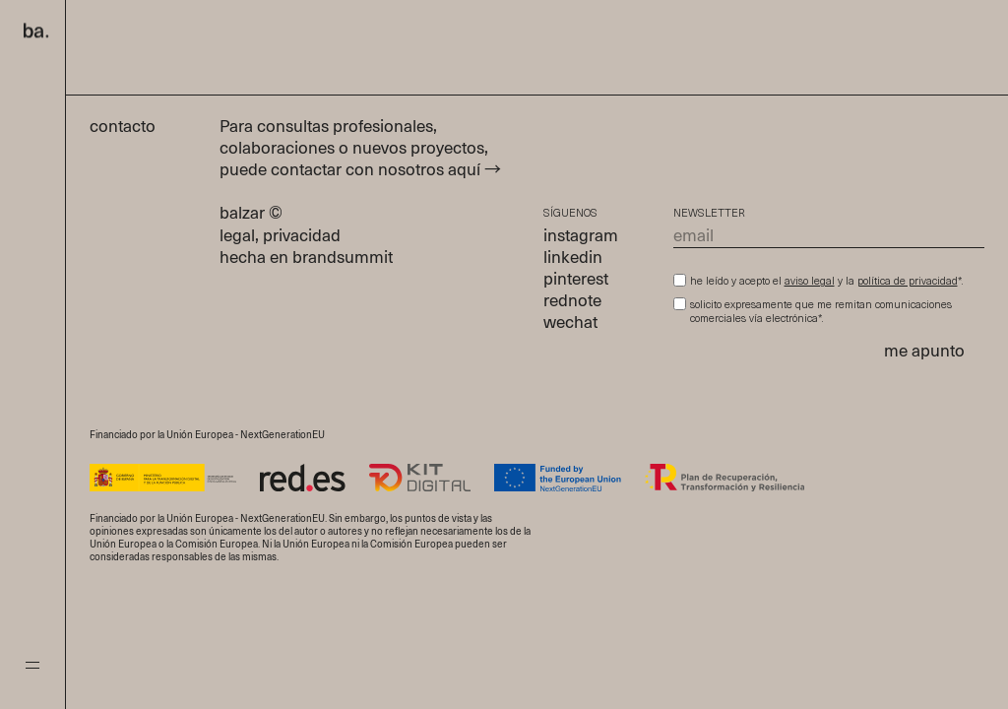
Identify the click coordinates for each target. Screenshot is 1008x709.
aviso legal (810, 282)
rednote (572, 301)
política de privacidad (907, 282)
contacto (133, 127)
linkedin (572, 258)
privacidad (302, 236)
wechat (570, 323)
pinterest (575, 280)
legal (237, 236)
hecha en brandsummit (306, 258)
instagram (580, 236)
